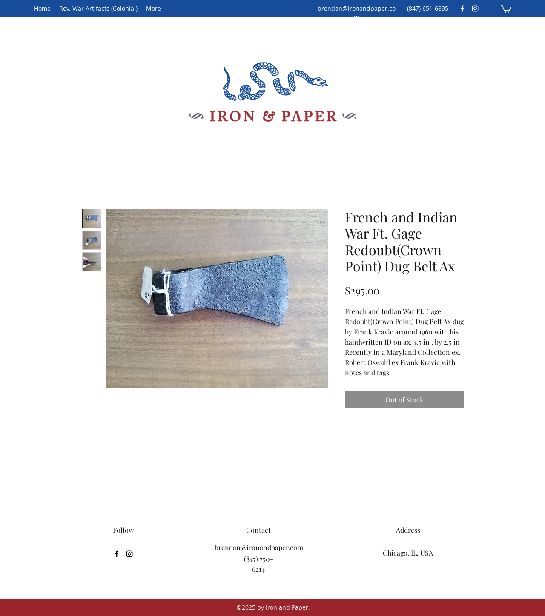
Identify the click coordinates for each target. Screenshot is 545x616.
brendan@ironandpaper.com (357, 12)
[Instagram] (475, 8)
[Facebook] (462, 8)
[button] (506, 8)
